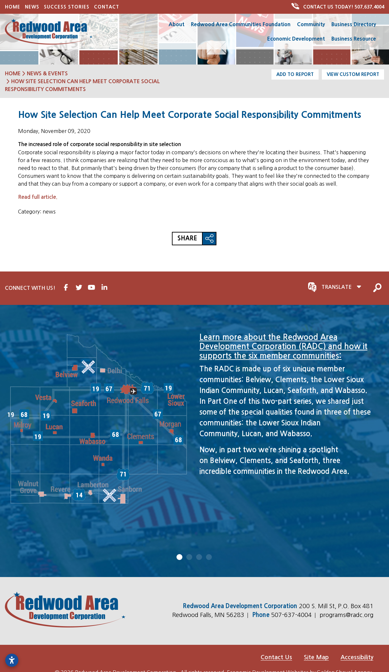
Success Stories (66, 7)
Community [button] (311, 24)
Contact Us (276, 657)
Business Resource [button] (353, 38)
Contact (106, 7)
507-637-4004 (292, 615)
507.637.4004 (338, 7)
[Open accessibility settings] (11, 660)
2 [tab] (189, 557)
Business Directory (353, 24)
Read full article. (37, 197)
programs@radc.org (346, 615)
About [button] (176, 24)
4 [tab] (209, 557)
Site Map (316, 657)
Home (12, 7)
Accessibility (357, 657)
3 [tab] (199, 557)
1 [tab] (179, 557)
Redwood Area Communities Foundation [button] (240, 24)
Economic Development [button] (296, 38)
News (32, 7)
